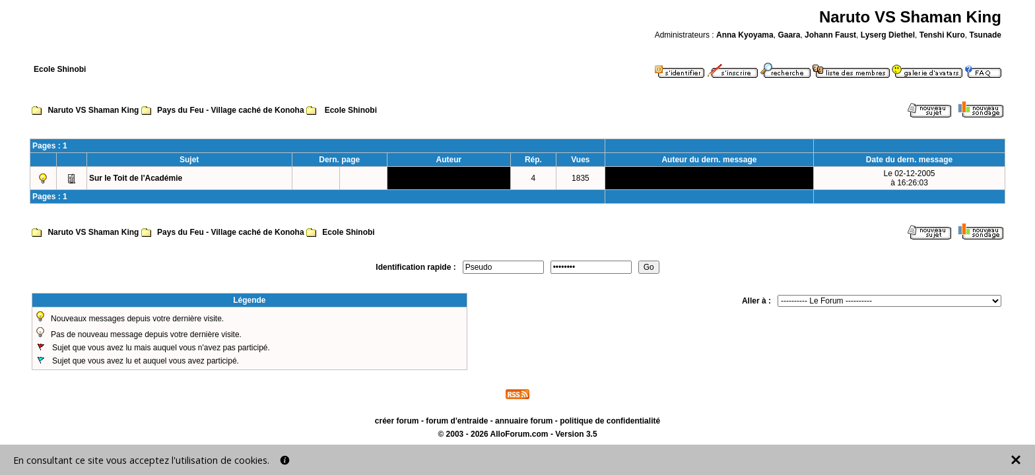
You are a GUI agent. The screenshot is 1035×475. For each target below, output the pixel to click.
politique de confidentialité (610, 421)
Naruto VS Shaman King (93, 110)
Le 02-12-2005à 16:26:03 (909, 178)
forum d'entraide (457, 421)
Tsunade (985, 35)
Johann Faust (830, 35)
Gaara (789, 35)
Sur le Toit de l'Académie (135, 178)
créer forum (397, 421)
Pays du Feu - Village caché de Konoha (230, 110)
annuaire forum (523, 421)
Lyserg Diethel (888, 35)
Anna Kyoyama (745, 35)
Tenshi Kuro (942, 35)
